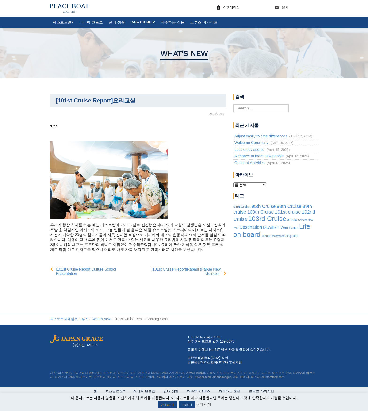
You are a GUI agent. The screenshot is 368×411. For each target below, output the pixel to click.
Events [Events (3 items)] (293, 228)
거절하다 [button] (187, 404)
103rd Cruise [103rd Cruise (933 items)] (267, 218)
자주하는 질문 (172, 22)
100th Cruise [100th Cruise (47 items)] (260, 212)
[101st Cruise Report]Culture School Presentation (86, 271)
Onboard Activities (249, 163)
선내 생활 (117, 22)
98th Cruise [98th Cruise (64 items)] (289, 206)
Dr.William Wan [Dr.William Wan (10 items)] (275, 228)
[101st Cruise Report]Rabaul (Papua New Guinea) (186, 271)
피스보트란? (63, 22)
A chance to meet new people (259, 156)
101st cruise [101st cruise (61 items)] (288, 212)
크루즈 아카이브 (204, 22)
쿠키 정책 (203, 404)
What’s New (142, 22)
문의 (296, 7)
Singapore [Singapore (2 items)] (291, 236)
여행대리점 (242, 7)
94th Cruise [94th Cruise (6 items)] (241, 207)
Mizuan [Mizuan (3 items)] (266, 236)
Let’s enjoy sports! (249, 149)
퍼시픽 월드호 (91, 22)
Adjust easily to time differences (260, 136)
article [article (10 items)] (292, 220)
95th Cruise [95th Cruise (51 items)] (264, 206)
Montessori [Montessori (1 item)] (278, 235)
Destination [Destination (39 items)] (250, 227)
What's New (184, 53)
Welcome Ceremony (251, 143)
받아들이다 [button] (167, 404)
